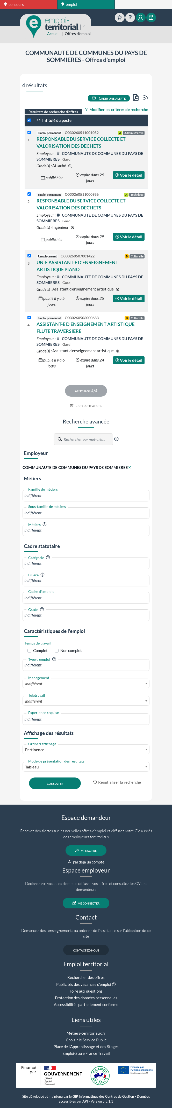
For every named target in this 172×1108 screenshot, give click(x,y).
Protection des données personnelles (86, 997)
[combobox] (86, 495)
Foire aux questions (86, 991)
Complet (40, 650)
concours (14, 4)
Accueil (53, 33)
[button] (116, 439)
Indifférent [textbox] (33, 683)
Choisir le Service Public (86, 1040)
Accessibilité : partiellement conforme (86, 1004)
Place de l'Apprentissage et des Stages (86, 1046)
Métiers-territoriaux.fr (86, 1033)
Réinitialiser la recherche (117, 782)
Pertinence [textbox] (34, 749)
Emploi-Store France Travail (86, 1053)
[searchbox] (86, 496)
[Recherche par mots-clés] (88, 439)
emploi (69, 4)
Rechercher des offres (86, 977)
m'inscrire (86, 850)
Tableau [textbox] (32, 767)
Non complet (71, 650)
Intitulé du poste (54, 120)
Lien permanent (86, 405)
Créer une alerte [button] (109, 98)
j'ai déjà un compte (86, 862)
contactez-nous (86, 950)
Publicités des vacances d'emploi (83, 984)
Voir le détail (128, 175)
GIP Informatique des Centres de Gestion (103, 1096)
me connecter (86, 903)
